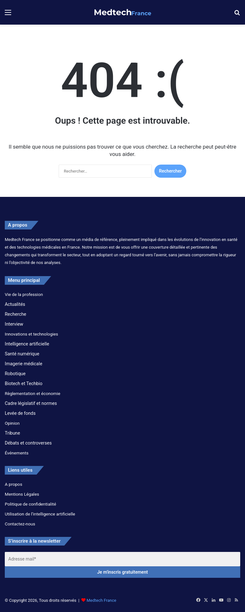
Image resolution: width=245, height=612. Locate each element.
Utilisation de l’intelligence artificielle (40, 513)
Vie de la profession (24, 294)
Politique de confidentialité (30, 504)
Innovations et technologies (31, 334)
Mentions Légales (22, 494)
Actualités (15, 304)
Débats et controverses (28, 442)
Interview (14, 324)
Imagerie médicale (23, 363)
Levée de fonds (20, 413)
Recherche (15, 314)
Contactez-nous (20, 523)
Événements (16, 452)
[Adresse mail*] (122, 559)
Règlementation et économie (32, 393)
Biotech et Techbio (23, 383)
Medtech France (101, 600)
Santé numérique (22, 353)
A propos (13, 484)
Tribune (12, 433)
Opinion (12, 423)
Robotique (15, 373)
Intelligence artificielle (27, 343)
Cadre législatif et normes (31, 403)
